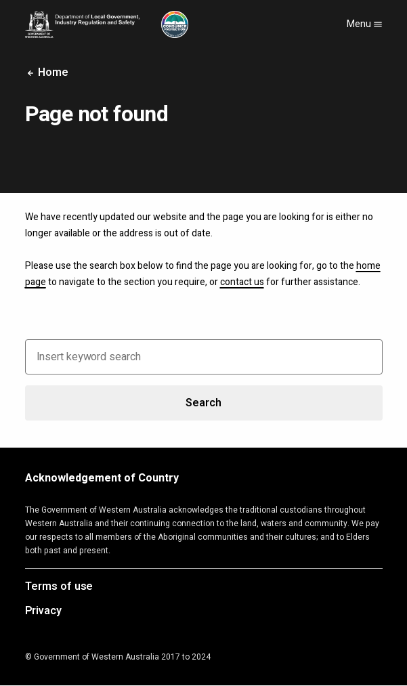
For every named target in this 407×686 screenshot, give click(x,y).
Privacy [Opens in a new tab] (43, 611)
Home (47, 72)
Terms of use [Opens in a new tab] (59, 587)
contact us (242, 282)
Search (203, 403)
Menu (365, 24)
